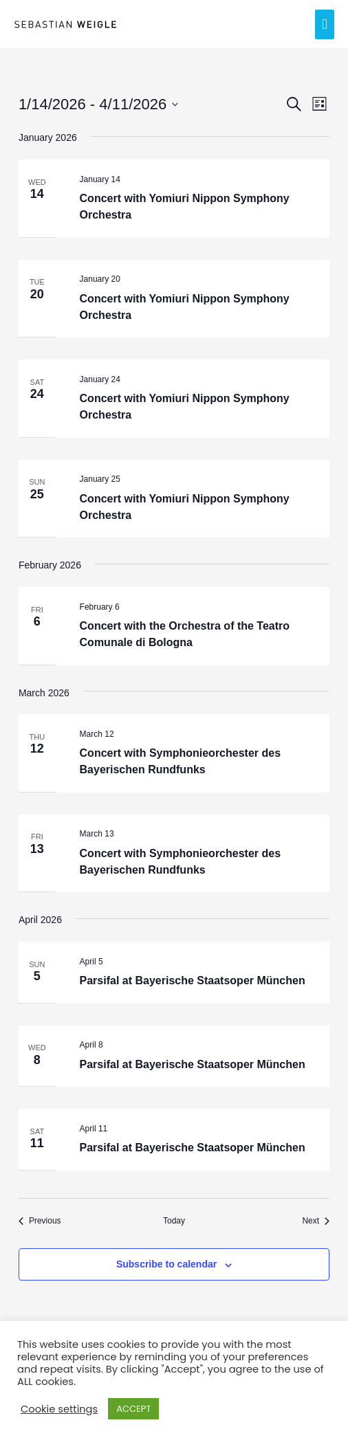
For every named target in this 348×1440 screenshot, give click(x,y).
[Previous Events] (40, 1221)
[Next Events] (315, 1221)
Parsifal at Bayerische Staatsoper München (192, 980)
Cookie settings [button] (59, 1409)
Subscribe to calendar (166, 1264)
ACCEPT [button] (133, 1408)
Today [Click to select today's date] (174, 1221)
